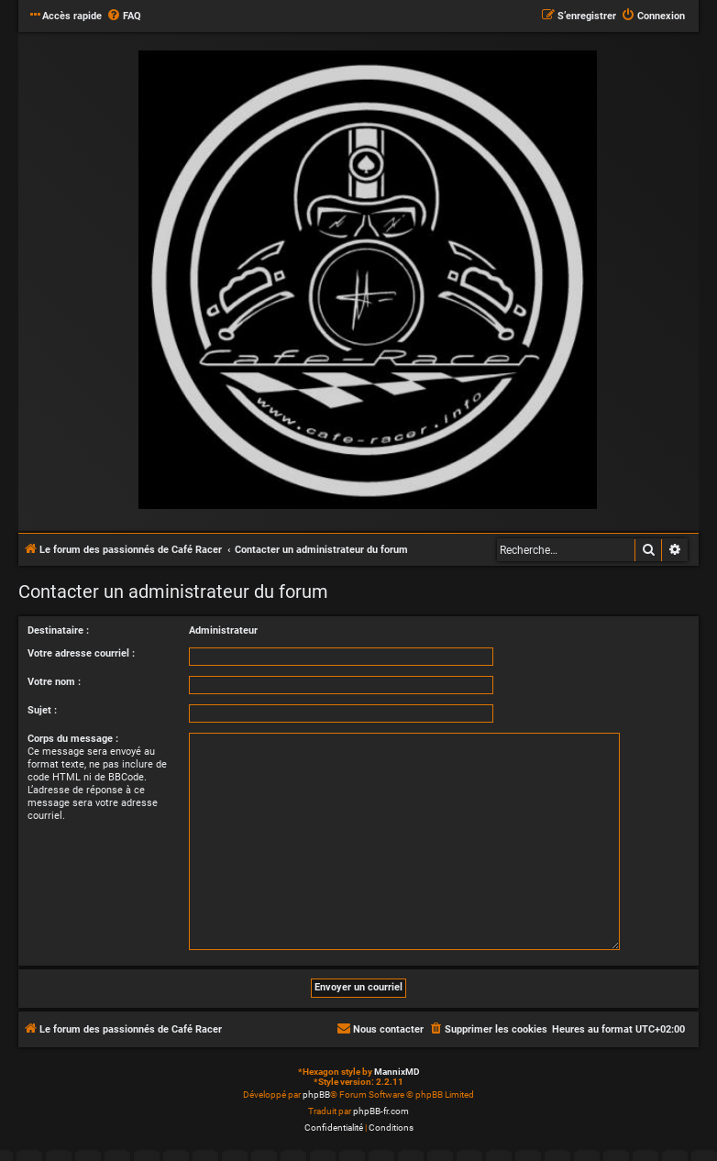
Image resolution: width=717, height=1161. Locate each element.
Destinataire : (58, 630)
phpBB (316, 1094)
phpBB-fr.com (381, 1111)
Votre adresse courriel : (81, 653)
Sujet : (42, 710)
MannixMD (397, 1072)
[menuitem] (123, 17)
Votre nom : (54, 682)
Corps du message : (73, 739)
